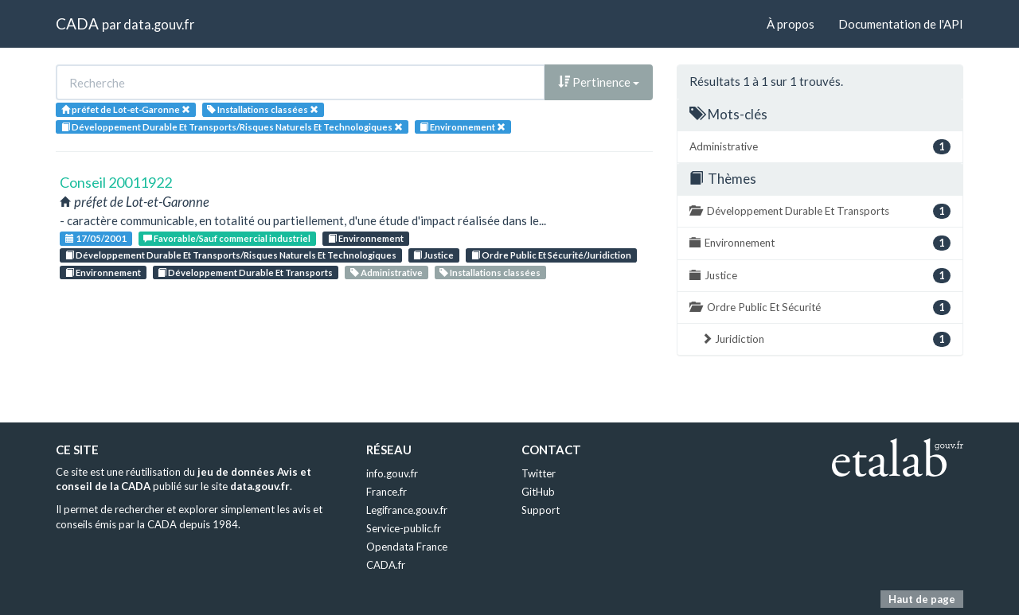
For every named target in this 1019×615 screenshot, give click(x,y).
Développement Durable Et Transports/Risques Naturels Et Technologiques (230, 255)
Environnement (366, 238)
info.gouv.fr (392, 473)
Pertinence (598, 82)
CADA (77, 23)
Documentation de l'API (900, 24)
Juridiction (826, 339)
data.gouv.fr (158, 24)
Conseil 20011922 (116, 182)
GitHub (538, 491)
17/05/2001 (96, 238)
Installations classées (490, 272)
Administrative (386, 272)
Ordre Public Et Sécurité (820, 307)
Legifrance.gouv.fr (406, 510)
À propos (790, 24)
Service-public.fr (403, 528)
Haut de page (921, 599)
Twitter (538, 473)
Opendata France (406, 546)
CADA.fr (385, 565)
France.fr (386, 491)
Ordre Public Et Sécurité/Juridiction (551, 255)
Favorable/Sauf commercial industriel (226, 238)
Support (540, 510)
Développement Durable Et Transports (245, 272)
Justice (433, 255)
